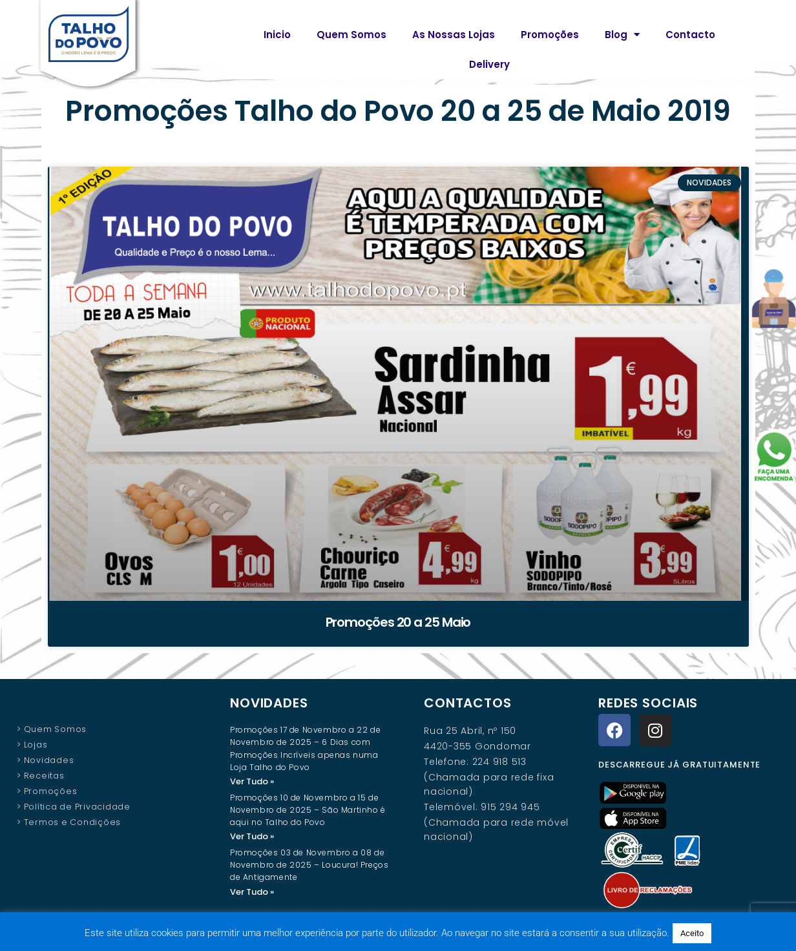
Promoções (550, 34)
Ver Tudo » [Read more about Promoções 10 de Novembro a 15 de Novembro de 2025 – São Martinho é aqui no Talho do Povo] (252, 837)
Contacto (690, 34)
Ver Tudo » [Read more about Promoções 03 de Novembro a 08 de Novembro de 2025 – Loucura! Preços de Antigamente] (252, 893)
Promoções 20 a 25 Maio (398, 622)
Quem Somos (351, 34)
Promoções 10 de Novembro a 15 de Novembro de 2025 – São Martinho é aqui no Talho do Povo (308, 810)
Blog (622, 34)
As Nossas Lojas (453, 34)
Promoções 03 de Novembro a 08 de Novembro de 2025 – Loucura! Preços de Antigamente (309, 866)
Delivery (489, 64)
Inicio (277, 34)
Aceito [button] (692, 933)
